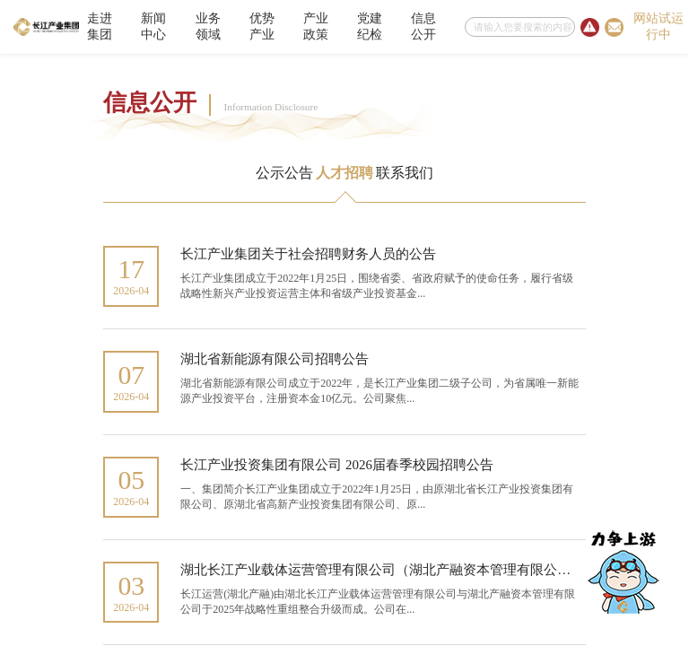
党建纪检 (369, 26)
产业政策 (315, 26)
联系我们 (404, 173)
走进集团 (99, 26)
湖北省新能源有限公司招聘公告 (274, 359)
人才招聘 (344, 173)
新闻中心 (153, 26)
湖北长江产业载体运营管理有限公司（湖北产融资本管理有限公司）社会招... (407, 570)
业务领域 (208, 26)
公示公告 (284, 173)
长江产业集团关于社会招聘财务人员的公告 (308, 254)
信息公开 (423, 26)
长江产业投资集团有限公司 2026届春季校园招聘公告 (336, 465)
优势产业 (262, 26)
